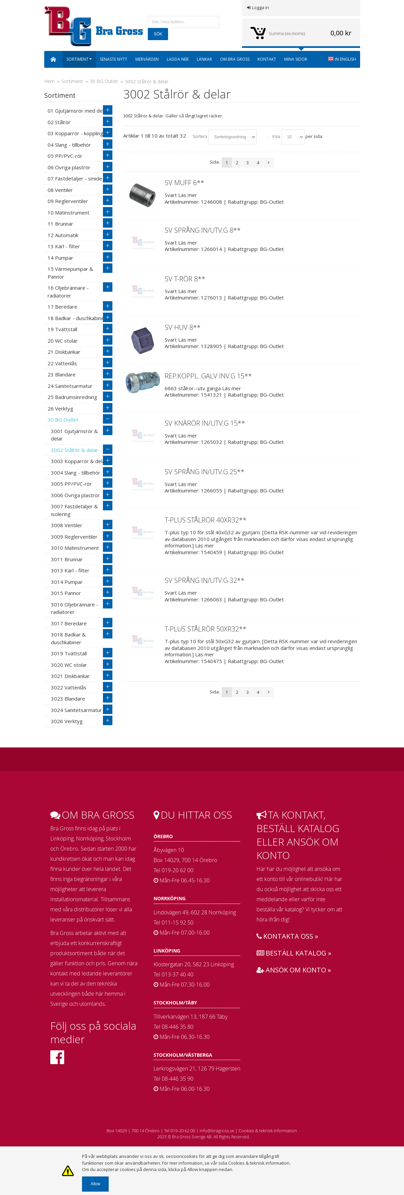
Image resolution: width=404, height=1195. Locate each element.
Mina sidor (295, 59)
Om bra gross (92, 815)
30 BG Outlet (104, 81)
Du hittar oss (193, 815)
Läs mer (187, 195)
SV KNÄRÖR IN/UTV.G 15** (205, 423)
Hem (49, 81)
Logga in (258, 7)
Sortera (200, 136)
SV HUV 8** (182, 327)
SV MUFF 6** (184, 182)
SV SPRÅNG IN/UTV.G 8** (203, 230)
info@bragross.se (216, 1131)
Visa (276, 136)
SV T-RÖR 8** (185, 278)
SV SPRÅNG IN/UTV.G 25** (204, 471)
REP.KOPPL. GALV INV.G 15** (208, 375)
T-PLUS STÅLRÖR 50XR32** (205, 628)
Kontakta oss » (287, 936)
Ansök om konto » (294, 969)
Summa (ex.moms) (287, 33)
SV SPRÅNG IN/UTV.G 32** (204, 580)
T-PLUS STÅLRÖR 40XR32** (205, 519)
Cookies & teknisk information (268, 1131)
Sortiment (72, 81)
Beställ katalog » (294, 953)
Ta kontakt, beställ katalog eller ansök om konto (298, 835)
